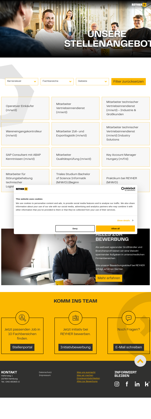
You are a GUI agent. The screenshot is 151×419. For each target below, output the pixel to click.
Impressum (45, 375)
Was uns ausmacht (86, 372)
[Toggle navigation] (6, 5)
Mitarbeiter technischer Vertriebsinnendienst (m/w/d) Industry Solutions (122, 133)
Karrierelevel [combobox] (14, 81)
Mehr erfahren (109, 278)
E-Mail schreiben (128, 347)
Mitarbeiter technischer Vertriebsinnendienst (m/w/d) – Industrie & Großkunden (122, 108)
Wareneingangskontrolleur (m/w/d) (24, 133)
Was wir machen (85, 375)
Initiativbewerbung (75, 347)
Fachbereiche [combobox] (50, 81)
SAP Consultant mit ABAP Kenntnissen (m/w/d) (23, 157)
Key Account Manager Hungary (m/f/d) (121, 157)
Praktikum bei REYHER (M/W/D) (121, 180)
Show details (123, 220)
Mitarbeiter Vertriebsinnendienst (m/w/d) (70, 108)
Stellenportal (22, 347)
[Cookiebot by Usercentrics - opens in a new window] (123, 189)
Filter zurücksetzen (128, 81)
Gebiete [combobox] (82, 81)
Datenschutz (45, 372)
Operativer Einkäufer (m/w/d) (20, 108)
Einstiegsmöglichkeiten (88, 378)
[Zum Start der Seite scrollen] (140, 361)
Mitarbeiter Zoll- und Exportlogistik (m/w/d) (71, 133)
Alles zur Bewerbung (87, 381)
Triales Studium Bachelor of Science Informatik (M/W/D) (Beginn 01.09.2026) (73, 180)
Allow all (115, 228)
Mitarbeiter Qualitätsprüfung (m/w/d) (73, 157)
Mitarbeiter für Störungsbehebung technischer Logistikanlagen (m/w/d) (22, 180)
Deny (75, 228)
